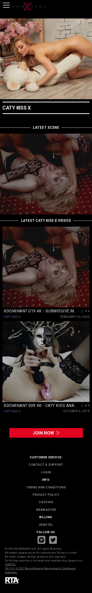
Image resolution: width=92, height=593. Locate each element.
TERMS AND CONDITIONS (46, 487)
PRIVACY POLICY (46, 495)
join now (46, 432)
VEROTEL (46, 525)
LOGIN (46, 472)
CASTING (46, 502)
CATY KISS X (12, 317)
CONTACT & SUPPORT (46, 464)
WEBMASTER (46, 510)
